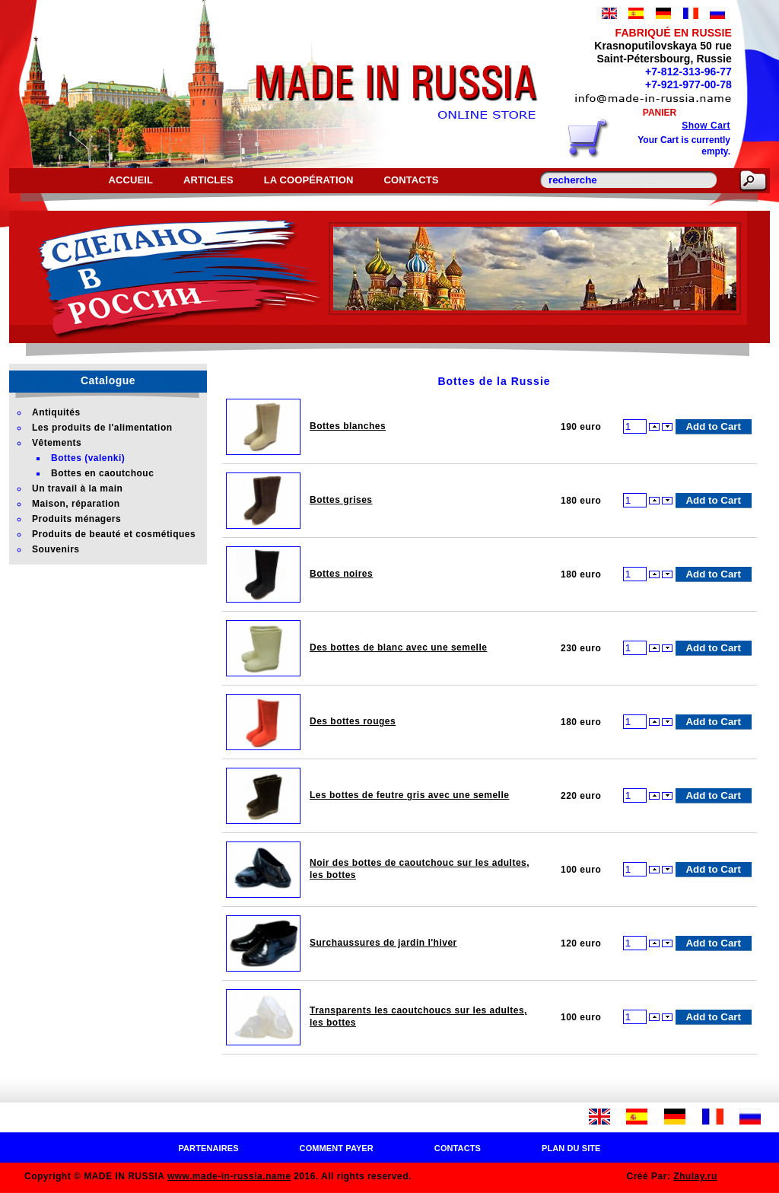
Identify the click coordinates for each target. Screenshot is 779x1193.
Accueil (130, 180)
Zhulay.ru (695, 1176)
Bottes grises (341, 500)
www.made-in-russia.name (229, 1176)
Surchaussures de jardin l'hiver (383, 942)
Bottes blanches (348, 426)
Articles (208, 180)
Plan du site (571, 1148)
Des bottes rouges (353, 721)
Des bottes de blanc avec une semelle (398, 647)
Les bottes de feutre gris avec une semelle (409, 795)
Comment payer (337, 1148)
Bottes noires (341, 573)
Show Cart (706, 125)
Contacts (410, 180)
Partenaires (208, 1148)
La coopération (309, 180)
